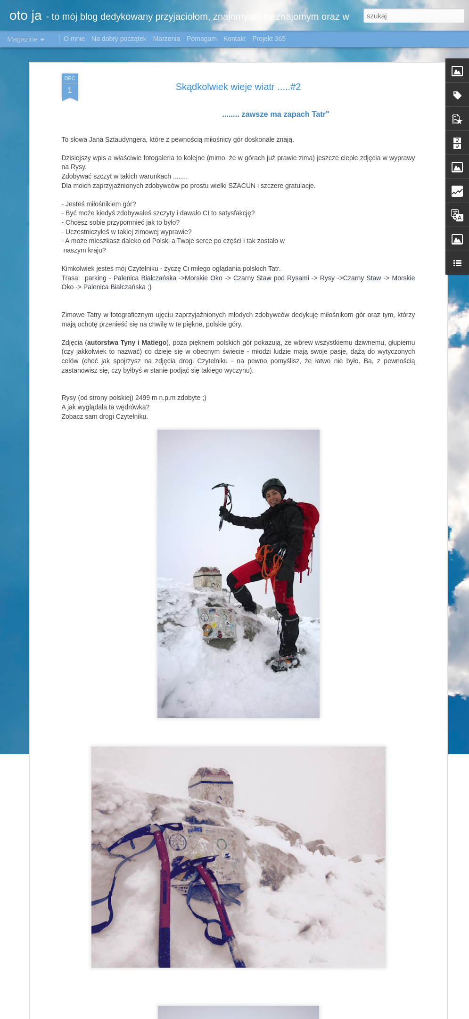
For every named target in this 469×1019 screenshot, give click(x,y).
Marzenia (167, 38)
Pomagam (202, 38)
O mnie (74, 38)
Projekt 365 (269, 38)
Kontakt (234, 38)
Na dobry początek (119, 38)
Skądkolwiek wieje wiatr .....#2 (238, 87)
